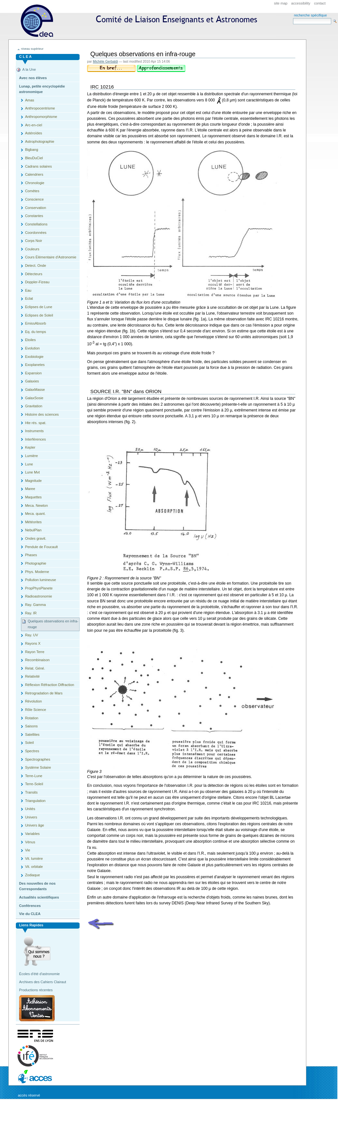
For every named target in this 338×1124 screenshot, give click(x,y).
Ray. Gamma (35, 605)
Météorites (33, 522)
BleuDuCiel (34, 158)
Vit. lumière (34, 858)
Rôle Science (35, 710)
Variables (32, 834)
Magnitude (33, 481)
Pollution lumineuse (40, 580)
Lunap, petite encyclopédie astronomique (42, 89)
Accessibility (300, 3)
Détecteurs (33, 274)
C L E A (25, 56)
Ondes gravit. (35, 538)
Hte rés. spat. (35, 423)
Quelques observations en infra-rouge (53, 624)
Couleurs (32, 249)
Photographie (35, 563)
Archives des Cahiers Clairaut (42, 982)
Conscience (34, 199)
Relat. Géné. (35, 668)
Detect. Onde (35, 265)
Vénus (30, 842)
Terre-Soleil (34, 784)
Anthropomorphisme (41, 117)
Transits (31, 792)
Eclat (29, 298)
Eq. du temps (35, 332)
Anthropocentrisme (40, 108)
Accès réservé (29, 1095)
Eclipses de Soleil (39, 315)
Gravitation (33, 406)
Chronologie (34, 183)
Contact (320, 3)
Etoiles (30, 340)
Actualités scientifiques (39, 897)
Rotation (31, 718)
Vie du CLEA (29, 914)
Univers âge (34, 825)
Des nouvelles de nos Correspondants (37, 886)
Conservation (35, 208)
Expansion (33, 373)
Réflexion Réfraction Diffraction (49, 685)
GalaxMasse (35, 389)
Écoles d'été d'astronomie (39, 974)
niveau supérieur (32, 48)
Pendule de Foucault (41, 547)
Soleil (29, 742)
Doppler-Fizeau (37, 282)
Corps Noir (33, 241)
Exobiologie (34, 357)
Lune (29, 464)
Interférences (35, 439)
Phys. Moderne (37, 572)
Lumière (31, 456)
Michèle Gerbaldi (105, 61)
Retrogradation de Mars (43, 693)
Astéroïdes (33, 133)
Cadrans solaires (38, 166)
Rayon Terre (34, 652)
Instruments (34, 431)
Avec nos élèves (33, 78)
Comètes (32, 191)
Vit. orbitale (34, 867)
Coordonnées (35, 232)
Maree (30, 489)
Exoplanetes (35, 365)
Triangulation (35, 801)
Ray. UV (31, 635)
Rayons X (32, 643)
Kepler (30, 447)
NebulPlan (33, 530)
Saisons (31, 726)
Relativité (32, 676)
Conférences (30, 906)
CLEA (142, 22)
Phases (31, 555)
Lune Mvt (32, 472)
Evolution (32, 348)
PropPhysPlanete (38, 588)
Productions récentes (36, 990)
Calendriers (34, 174)
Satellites (32, 734)
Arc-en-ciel (33, 125)
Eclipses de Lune (38, 307)
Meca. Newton (36, 505)
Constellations (36, 224)
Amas (29, 100)
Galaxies (32, 381)
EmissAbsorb (35, 323)
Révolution (33, 701)
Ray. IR (31, 613)
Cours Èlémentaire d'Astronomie (50, 257)
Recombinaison (37, 660)
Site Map (281, 3)
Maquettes (33, 497)
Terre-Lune (33, 776)
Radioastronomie (38, 596)
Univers (31, 817)
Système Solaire (38, 767)
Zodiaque (32, 875)
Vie (27, 850)
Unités (30, 809)
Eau (28, 290)
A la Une (29, 69)
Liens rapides (31, 925)
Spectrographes (37, 759)
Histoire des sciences (42, 414)
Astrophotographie (39, 141)
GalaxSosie (34, 398)
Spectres (32, 751)
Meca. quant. (35, 513)
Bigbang (31, 149)
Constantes (34, 216)
